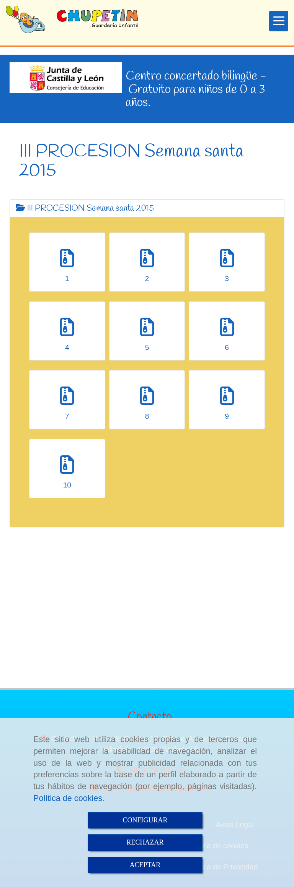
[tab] (147, 208)
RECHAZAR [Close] (144, 842)
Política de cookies (67, 798)
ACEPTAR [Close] (145, 865)
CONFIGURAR (144, 820)
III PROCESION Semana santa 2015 (85, 208)
